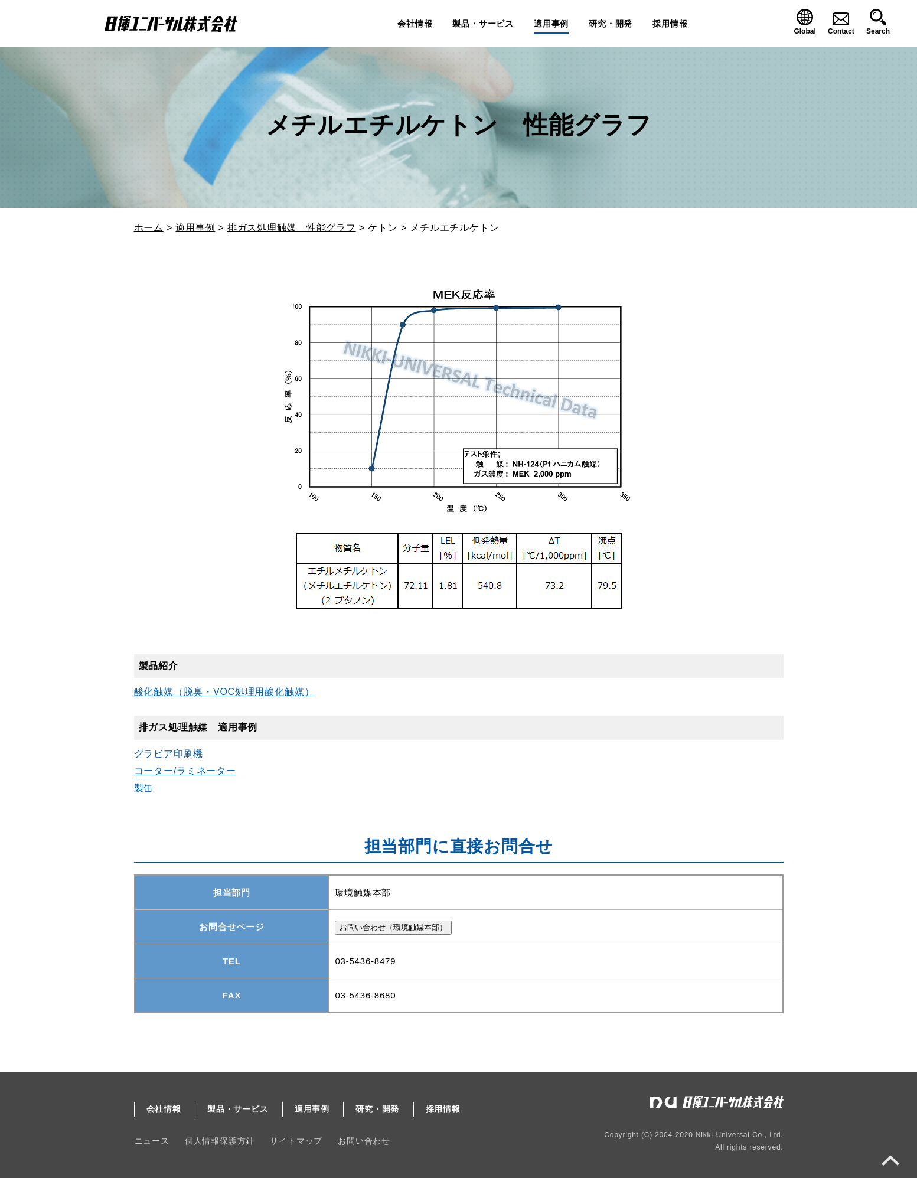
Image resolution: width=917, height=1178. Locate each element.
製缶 (144, 788)
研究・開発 (610, 23)
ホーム (149, 228)
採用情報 (669, 23)
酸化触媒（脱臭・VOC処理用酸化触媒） (224, 692)
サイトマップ (295, 1141)
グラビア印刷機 (169, 754)
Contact (841, 31)
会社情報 (414, 23)
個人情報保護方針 (218, 1141)
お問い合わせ (362, 1141)
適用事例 (551, 23)
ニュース (151, 1141)
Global (804, 31)
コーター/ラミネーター (185, 771)
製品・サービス (483, 23)
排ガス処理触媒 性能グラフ (291, 228)
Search (878, 31)
